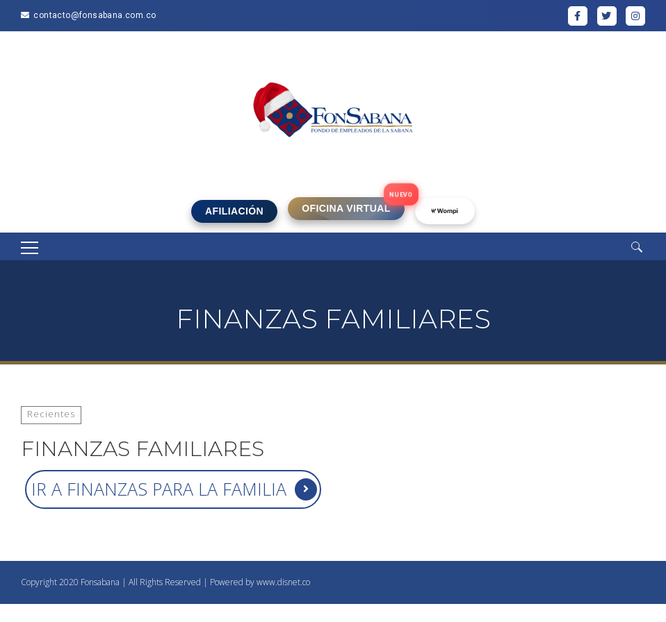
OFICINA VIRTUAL (346, 208)
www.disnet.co (283, 582)
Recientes (51, 413)
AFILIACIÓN (234, 211)
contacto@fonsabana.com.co (94, 15)
